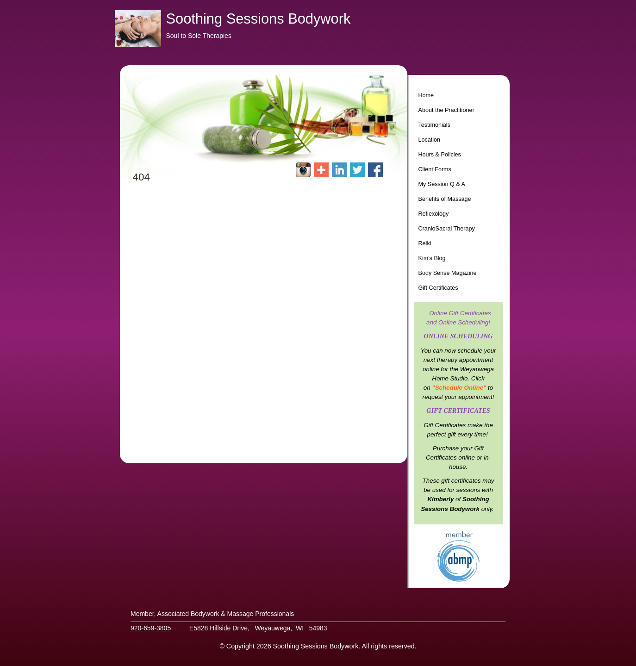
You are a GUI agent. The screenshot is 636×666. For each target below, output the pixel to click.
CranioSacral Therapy (446, 228)
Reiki (424, 243)
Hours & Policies (439, 154)
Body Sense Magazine (447, 273)
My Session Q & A (442, 184)
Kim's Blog (432, 258)
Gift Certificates (438, 288)
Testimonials (434, 125)
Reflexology (433, 214)
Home (426, 95)
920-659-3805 (151, 628)
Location (429, 140)
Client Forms (434, 169)
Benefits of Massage (444, 199)
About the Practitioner (446, 110)
